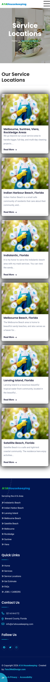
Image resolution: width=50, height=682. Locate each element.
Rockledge (8, 534)
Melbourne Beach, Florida (21, 317)
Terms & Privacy (9, 677)
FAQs (5, 586)
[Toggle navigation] (46, 4)
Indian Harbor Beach (13, 508)
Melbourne (8, 529)
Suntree (7, 539)
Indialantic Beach (11, 502)
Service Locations (11, 576)
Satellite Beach (10, 523)
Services (7, 571)
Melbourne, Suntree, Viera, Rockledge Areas (21, 131)
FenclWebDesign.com (15, 669)
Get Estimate (9, 581)
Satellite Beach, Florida (19, 443)
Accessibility (26, 677)
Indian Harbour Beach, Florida (24, 192)
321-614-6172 (10, 613)
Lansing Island (10, 513)
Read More (10, 149)
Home (14, 41)
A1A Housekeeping (28, 665)
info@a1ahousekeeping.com (17, 624)
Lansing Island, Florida (19, 380)
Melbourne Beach (11, 518)
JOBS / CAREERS (11, 592)
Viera (5, 544)
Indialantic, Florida (16, 255)
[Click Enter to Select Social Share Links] (4, 677)
